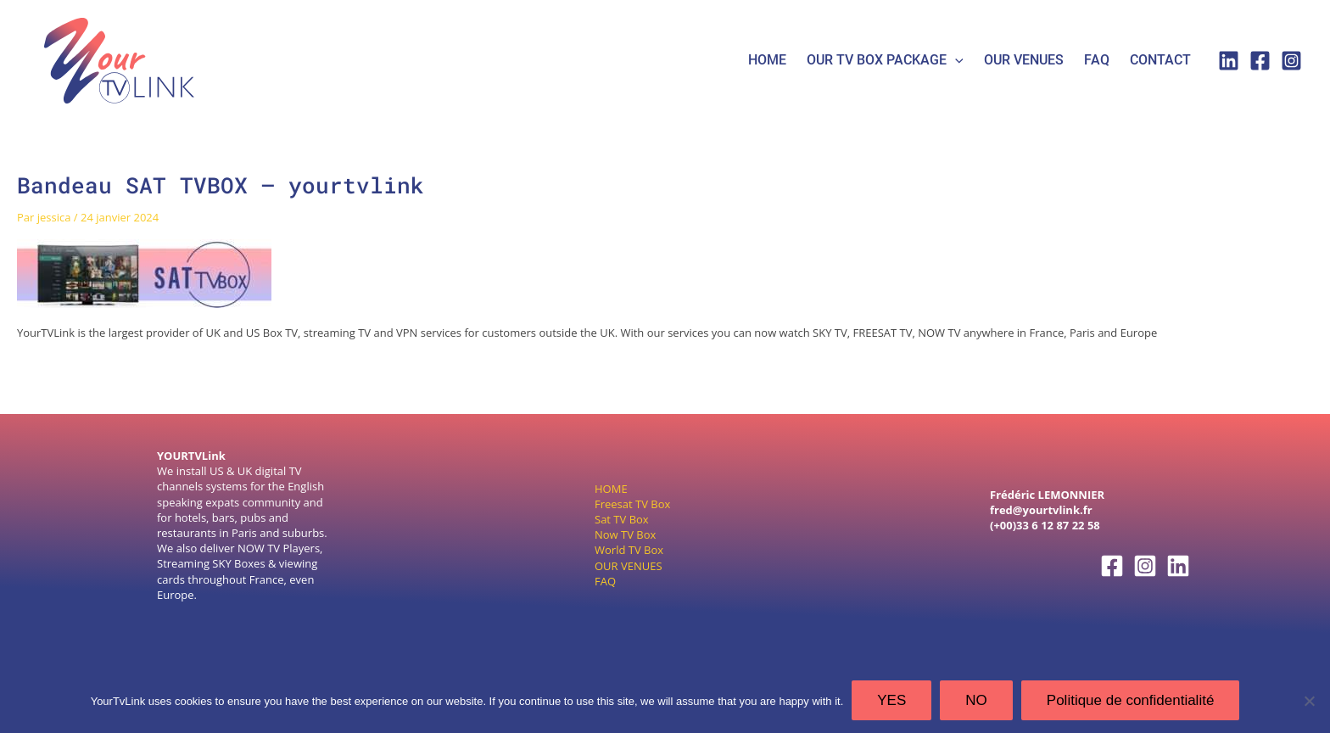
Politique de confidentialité (1131, 700)
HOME (767, 60)
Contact (1160, 60)
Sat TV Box (622, 519)
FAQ (1096, 60)
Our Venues (1024, 60)
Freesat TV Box (632, 504)
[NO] (1308, 700)
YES (891, 700)
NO (976, 700)
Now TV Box (625, 534)
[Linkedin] (1228, 60)
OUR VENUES (628, 566)
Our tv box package (885, 61)
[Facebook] (1260, 60)
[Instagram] (1291, 60)
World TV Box (629, 549)
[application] (955, 61)
